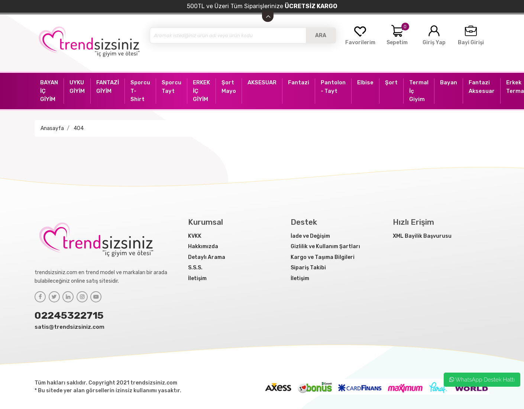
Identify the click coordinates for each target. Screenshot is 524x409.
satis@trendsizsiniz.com (69, 327)
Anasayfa (52, 128)
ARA (320, 35)
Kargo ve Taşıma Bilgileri (323, 257)
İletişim (197, 278)
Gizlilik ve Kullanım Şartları (325, 246)
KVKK (194, 236)
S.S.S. (195, 267)
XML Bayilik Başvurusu (422, 236)
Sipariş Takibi (308, 267)
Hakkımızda (203, 246)
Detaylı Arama (206, 257)
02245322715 (69, 315)
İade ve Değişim (310, 236)
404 (79, 128)
